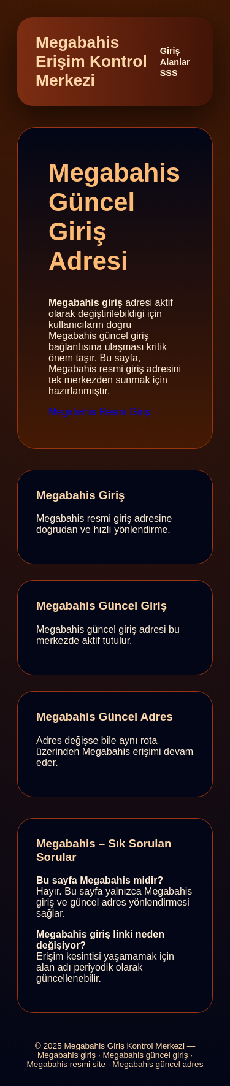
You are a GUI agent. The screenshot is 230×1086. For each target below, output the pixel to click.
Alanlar (175, 62)
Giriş (170, 51)
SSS (169, 73)
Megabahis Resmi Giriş (99, 412)
